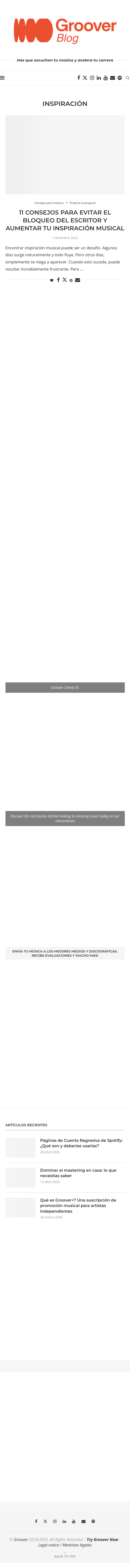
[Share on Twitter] (64, 280)
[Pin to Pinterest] (71, 280)
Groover (21, 1539)
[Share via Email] (77, 280)
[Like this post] (51, 280)
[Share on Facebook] (58, 280)
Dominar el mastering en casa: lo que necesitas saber (78, 1173)
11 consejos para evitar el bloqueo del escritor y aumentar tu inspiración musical (65, 220)
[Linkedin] (99, 78)
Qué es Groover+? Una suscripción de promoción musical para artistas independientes (78, 1206)
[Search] (127, 78)
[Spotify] (120, 78)
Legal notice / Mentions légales (65, 1545)
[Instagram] (92, 78)
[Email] (112, 78)
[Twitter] (85, 78)
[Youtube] (105, 78)
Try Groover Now (102, 1539)
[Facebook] (78, 78)
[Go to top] (65, 1556)
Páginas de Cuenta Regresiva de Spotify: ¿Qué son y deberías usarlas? (81, 1143)
